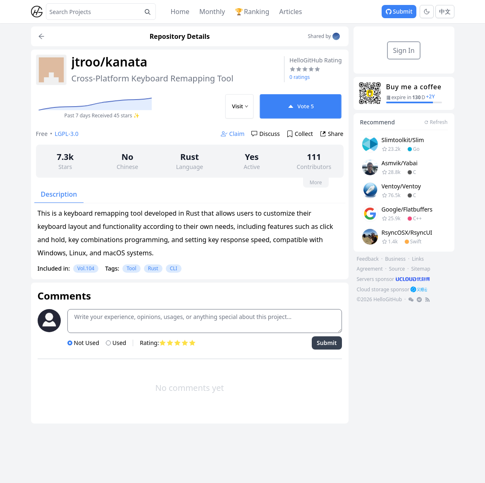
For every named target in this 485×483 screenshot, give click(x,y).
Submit (399, 11)
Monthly (212, 11)
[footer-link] (394, 279)
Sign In (403, 50)
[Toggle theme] (427, 11)
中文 (445, 11)
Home (180, 11)
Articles (290, 11)
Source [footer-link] (397, 268)
